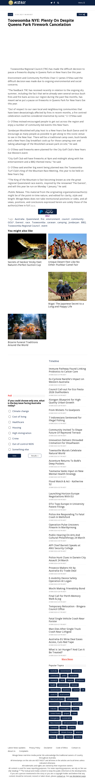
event (44, 225)
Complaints (23, 751)
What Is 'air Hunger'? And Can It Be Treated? (67, 651)
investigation (65, 708)
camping (62, 222)
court (61, 737)
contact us (61, 776)
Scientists (54, 727)
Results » (34, 456)
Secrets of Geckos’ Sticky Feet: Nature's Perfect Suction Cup (25, 263)
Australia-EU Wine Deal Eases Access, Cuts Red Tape (65, 641)
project (66, 713)
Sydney (72, 727)
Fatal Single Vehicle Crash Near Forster (66, 620)
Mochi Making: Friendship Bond (67, 588)
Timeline (54, 361)
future (63, 727)
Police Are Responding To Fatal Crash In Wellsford (66, 516)
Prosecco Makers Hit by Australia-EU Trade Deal (62, 569)
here (32, 205)
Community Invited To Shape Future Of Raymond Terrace (65, 431)
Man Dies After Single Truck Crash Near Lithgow (65, 630)
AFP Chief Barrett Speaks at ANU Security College (64, 547)
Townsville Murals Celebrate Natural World (65, 452)
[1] (19, 770)
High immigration (21, 433)
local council (64, 694)
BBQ (83, 222)
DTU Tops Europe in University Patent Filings (66, 505)
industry (53, 708)
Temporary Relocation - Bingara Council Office (67, 608)
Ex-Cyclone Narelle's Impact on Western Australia (66, 380)
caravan (51, 222)
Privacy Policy (34, 748)
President (54, 732)
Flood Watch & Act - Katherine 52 (66, 483)
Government (65, 671)
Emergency (54, 718)
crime (75, 713)
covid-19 (53, 694)
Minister (75, 685)
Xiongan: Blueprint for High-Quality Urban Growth (65, 401)
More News (67, 659)
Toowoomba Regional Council (24, 225)
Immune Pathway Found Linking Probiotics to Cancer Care (67, 370)
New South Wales (57, 699)
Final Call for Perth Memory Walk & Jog (65, 597)
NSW (62, 680)
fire (42, 219)
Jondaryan (74, 222)
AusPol (75, 708)
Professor (80, 680)
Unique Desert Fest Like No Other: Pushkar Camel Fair (64, 263)
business (66, 690)
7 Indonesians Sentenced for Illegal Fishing (65, 419)
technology (77, 704)
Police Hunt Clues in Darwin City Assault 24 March (67, 559)
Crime (15, 438)
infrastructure (72, 699)
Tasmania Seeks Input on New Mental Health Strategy (66, 472)
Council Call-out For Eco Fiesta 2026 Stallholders (66, 391)
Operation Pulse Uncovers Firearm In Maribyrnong (64, 526)
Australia (19, 219)
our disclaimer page (78, 776)
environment (53, 219)
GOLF (11, 222)
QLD (80, 723)
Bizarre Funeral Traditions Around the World (23, 344)
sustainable (66, 718)
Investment (54, 704)
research (53, 680)
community (77, 219)
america (79, 732)
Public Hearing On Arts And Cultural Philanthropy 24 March (67, 536)
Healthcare (18, 422)
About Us (11, 751)
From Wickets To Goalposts (64, 410)
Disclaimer (48, 748)
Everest (19, 222)
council (65, 219)
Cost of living (19, 416)
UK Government (70, 723)
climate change (66, 732)
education (66, 704)
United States (55, 713)
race (27, 222)
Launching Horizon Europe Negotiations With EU (64, 495)
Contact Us (75, 748)
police (64, 675)
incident (78, 737)
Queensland (32, 219)
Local (10, 14)
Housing (16, 427)
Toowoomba (38, 222)
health (52, 685)
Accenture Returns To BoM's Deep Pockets (65, 462)
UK (83, 690)
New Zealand (55, 723)
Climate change (20, 411)
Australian (73, 675)
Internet (69, 737)
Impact (52, 737)
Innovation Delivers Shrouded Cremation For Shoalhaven (66, 441)
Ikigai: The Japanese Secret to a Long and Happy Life (66, 305)
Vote (14, 456)
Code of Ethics (61, 748)
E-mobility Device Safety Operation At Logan (63, 580)
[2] (21, 770)
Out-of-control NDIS (23, 443)
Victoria (70, 680)
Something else (20, 449)
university (77, 671)
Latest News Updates (16, 748)
